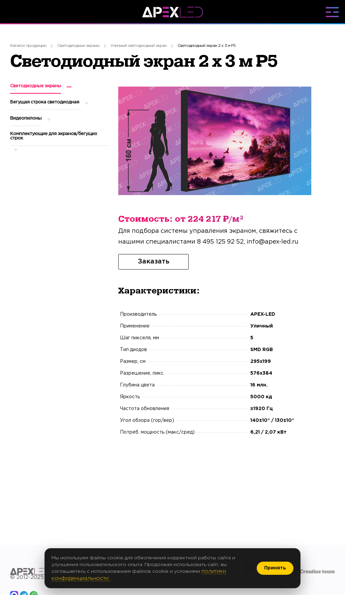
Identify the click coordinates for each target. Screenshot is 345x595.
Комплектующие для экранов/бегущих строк (53, 136)
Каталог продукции (28, 46)
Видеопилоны (25, 118)
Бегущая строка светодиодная (44, 102)
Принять (275, 568)
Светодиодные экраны (78, 46)
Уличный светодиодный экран (138, 46)
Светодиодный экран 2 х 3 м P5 (207, 46)
